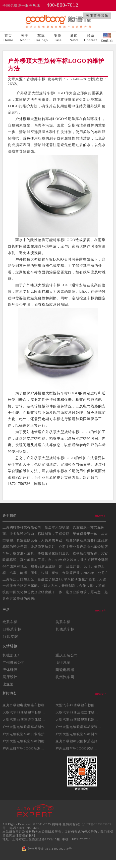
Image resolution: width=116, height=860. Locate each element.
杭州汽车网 (64, 677)
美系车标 (63, 622)
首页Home (8, 38)
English (107, 37)
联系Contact (90, 38)
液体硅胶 (10, 670)
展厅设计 (10, 677)
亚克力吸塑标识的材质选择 (76, 741)
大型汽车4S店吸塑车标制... (24, 712)
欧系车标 (10, 622)
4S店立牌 (10, 636)
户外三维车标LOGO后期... (23, 748)
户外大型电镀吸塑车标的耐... (25, 741)
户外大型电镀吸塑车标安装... (78, 727)
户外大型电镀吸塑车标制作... (78, 734)
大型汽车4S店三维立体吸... (76, 712)
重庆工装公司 (66, 655)
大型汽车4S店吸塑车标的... (76, 705)
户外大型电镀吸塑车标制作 (24, 727)
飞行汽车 (63, 662)
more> (100, 516)
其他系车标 (64, 629)
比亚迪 (8, 684)
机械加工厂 (12, 655)
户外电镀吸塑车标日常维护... (25, 734)
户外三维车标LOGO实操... (76, 748)
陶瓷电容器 (64, 670)
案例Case (58, 38)
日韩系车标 (12, 629)
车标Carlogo (41, 38)
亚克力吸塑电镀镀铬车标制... (25, 705)
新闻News (74, 38)
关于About (25, 38)
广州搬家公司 (14, 662)
